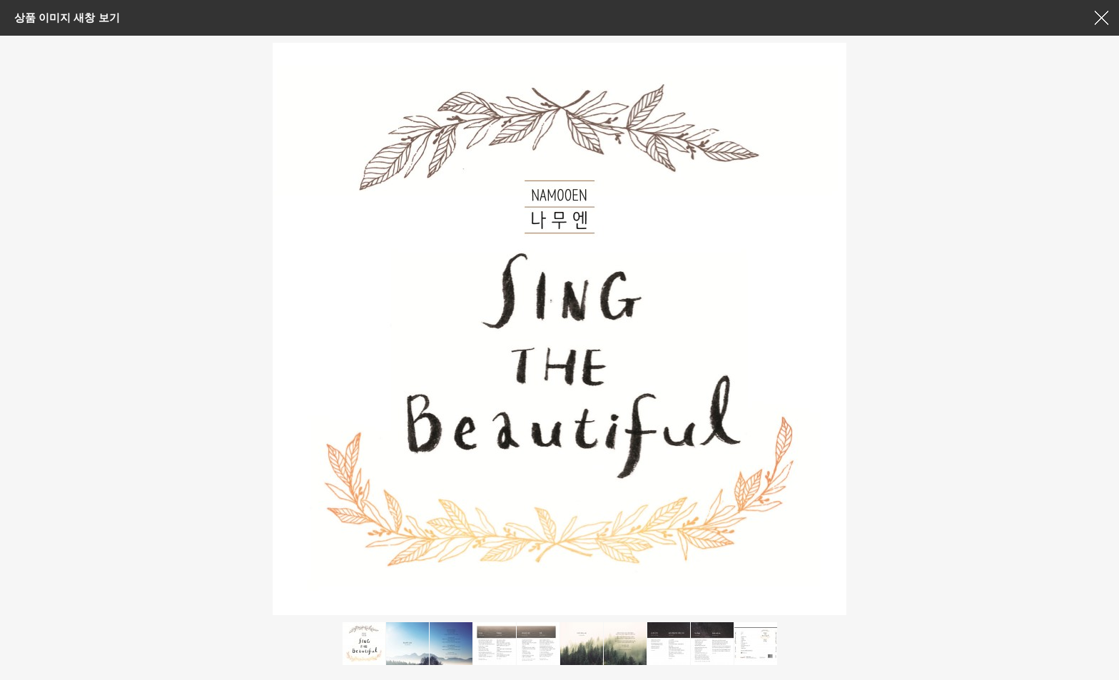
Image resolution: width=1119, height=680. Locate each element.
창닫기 (1101, 18)
